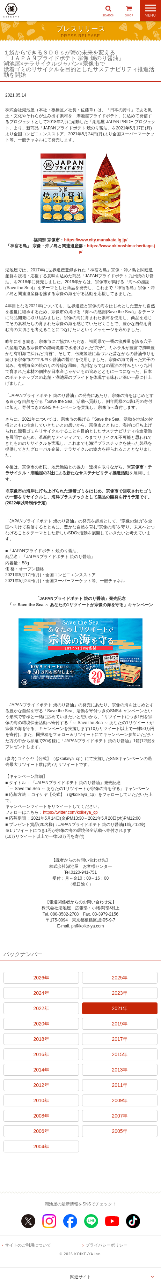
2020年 (41, 1023)
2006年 (41, 1131)
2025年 (119, 977)
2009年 (119, 1100)
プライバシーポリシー (106, 1245)
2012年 (41, 1085)
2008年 (41, 1116)
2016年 (41, 1054)
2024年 (41, 993)
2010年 (41, 1100)
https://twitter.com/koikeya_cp (70, 812)
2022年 (41, 1008)
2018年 (41, 1039)
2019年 (119, 1023)
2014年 (41, 1070)
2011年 (119, 1085)
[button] (108, 10)
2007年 (119, 1116)
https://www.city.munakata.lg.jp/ (95, 240)
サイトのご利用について (28, 1245)
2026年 (41, 977)
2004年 (41, 1146)
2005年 (119, 1131)
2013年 (119, 1070)
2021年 (119, 1008)
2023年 (119, 993)
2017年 (119, 1039)
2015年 (119, 1054)
